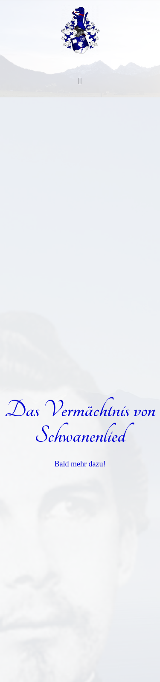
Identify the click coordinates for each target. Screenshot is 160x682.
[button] (80, 80)
